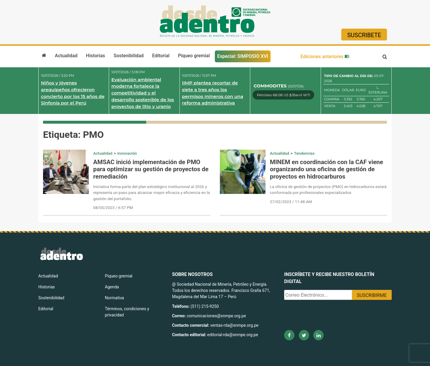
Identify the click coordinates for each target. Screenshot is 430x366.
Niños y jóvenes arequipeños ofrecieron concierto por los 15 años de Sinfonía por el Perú (72, 93)
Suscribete (364, 35)
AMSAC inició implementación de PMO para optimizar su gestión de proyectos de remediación (150, 169)
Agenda (112, 287)
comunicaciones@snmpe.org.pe (217, 315)
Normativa (114, 297)
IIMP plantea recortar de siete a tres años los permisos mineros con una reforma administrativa (212, 93)
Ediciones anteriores (325, 56)
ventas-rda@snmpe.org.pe (234, 325)
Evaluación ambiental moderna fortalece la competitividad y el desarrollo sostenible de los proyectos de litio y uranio (142, 93)
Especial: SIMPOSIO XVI (242, 56)
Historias (95, 55)
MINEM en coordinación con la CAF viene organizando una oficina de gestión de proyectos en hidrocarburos (326, 169)
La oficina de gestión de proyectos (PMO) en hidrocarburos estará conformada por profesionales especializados (328, 189)
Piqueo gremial (194, 55)
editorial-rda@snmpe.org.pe (232, 334)
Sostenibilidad (128, 55)
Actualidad (66, 55)
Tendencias (304, 153)
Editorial (160, 55)
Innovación (127, 153)
